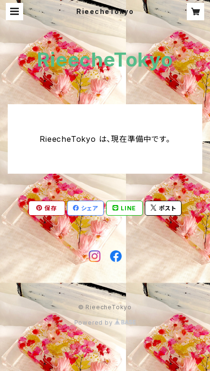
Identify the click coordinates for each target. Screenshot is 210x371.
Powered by (105, 322)
